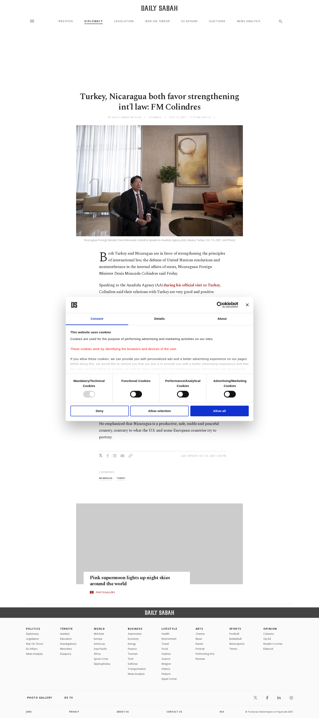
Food (165, 649)
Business (135, 629)
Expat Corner (169, 679)
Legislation (124, 21)
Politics (66, 21)
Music (199, 639)
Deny (99, 411)
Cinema (200, 634)
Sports (235, 629)
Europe (98, 639)
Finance (132, 649)
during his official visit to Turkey (191, 285)
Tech (130, 659)
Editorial (268, 649)
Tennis (233, 649)
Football (234, 634)
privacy (74, 711)
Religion (166, 664)
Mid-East (99, 634)
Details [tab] (159, 318)
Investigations (68, 644)
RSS (222, 711)
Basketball (235, 639)
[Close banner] (247, 304)
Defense (133, 664)
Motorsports (236, 644)
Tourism (133, 654)
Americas (99, 644)
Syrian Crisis (101, 659)
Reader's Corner (273, 644)
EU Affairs (189, 21)
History (166, 669)
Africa (97, 654)
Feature (166, 674)
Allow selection (159, 411)
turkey (121, 478)
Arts (199, 629)
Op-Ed (267, 639)
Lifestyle (169, 629)
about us (122, 711)
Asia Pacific (100, 649)
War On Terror (157, 21)
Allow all (219, 411)
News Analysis (249, 21)
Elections (217, 21)
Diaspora (65, 654)
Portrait (200, 649)
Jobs (29, 711)
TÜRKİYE (66, 629)
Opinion (270, 629)
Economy (133, 639)
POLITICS (33, 629)
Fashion (166, 654)
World (99, 629)
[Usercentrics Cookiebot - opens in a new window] (220, 305)
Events (199, 644)
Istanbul (64, 634)
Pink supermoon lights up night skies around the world (131, 581)
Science (166, 659)
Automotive (135, 634)
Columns (268, 634)
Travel (165, 644)
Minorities (66, 649)
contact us (174, 711)
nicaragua (105, 478)
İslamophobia (102, 664)
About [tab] (222, 318)
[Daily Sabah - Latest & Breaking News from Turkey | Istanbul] (159, 8)
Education (66, 639)
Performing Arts (205, 654)
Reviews (200, 659)
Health (165, 634)
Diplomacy (93, 21)
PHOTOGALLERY (105, 592)
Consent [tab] (97, 318)
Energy (132, 644)
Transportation (137, 669)
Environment (169, 639)
